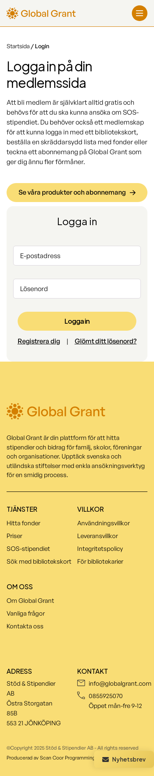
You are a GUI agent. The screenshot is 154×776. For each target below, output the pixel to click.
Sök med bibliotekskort (39, 561)
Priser (14, 536)
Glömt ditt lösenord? (106, 341)
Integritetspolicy (100, 549)
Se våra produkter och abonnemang (77, 192)
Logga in (77, 321)
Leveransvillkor (97, 536)
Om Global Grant (30, 600)
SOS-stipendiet (28, 549)
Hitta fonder (23, 523)
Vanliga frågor (26, 613)
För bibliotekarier (100, 561)
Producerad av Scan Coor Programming (51, 758)
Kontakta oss (25, 626)
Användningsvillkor (103, 523)
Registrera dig (39, 341)
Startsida (19, 45)
